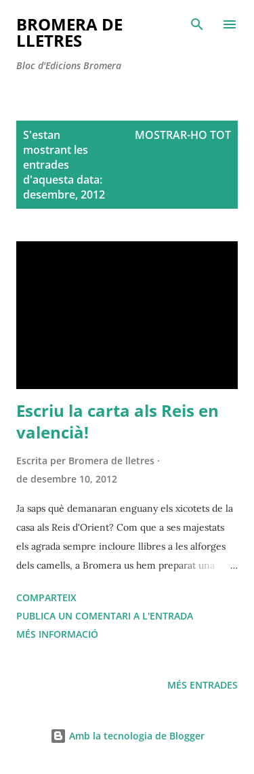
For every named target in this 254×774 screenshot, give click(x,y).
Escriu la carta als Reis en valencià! (117, 421)
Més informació (57, 634)
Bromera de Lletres (69, 32)
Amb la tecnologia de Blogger (127, 735)
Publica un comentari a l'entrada (104, 615)
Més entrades (202, 684)
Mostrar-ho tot (183, 134)
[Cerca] (197, 24)
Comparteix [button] (46, 597)
